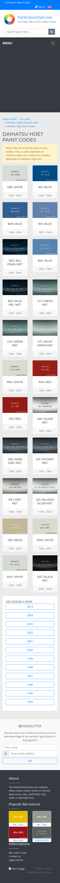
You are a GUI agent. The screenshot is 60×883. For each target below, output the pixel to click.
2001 (30, 641)
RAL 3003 (18, 834)
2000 (30, 650)
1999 (30, 658)
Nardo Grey (42, 834)
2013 (30, 606)
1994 (30, 702)
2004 (30, 615)
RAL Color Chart (17, 852)
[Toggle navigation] (52, 43)
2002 (30, 632)
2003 (30, 624)
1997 (30, 676)
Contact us (15, 856)
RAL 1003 (18, 818)
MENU (7, 43)
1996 (30, 684)
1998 (30, 667)
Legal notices (16, 859)
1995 (30, 693)
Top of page (17, 868)
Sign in (40, 6)
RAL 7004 (42, 818)
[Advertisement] (30, 78)
